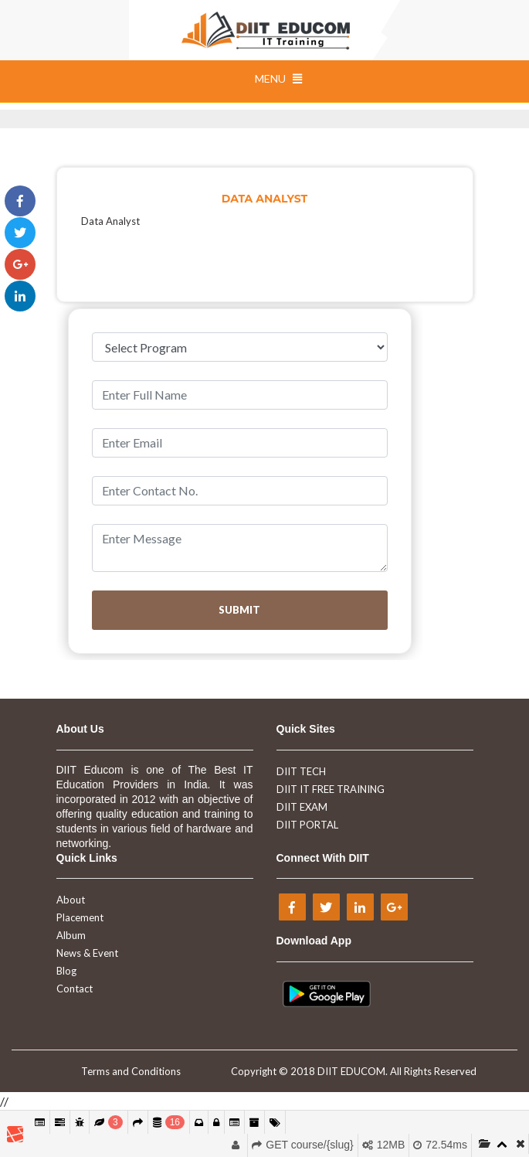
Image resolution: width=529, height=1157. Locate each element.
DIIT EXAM (301, 807)
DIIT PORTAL (307, 824)
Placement (79, 917)
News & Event (87, 953)
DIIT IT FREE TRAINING (330, 789)
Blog (66, 971)
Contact (74, 988)
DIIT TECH (301, 771)
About (70, 899)
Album (71, 935)
